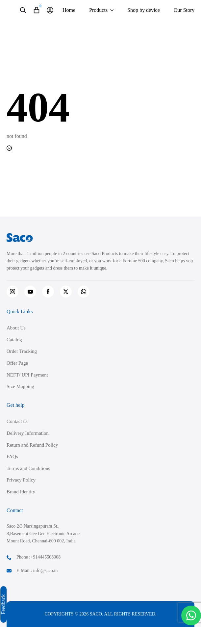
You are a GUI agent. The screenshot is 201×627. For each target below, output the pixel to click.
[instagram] (12, 292)
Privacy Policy (21, 480)
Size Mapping (20, 386)
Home (69, 10)
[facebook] (48, 292)
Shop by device (143, 10)
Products (98, 10)
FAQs (12, 456)
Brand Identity (21, 491)
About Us (16, 327)
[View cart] (36, 10)
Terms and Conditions (28, 468)
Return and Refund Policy (32, 445)
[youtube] (30, 292)
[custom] (83, 292)
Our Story (184, 10)
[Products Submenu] (112, 10)
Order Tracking (22, 351)
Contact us (17, 421)
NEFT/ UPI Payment (27, 375)
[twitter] (66, 292)
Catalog (14, 339)
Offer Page (17, 363)
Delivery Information (28, 433)
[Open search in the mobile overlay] (23, 10)
